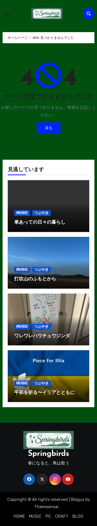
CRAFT (61, 516)
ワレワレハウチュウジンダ (42, 336)
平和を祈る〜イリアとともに (44, 392)
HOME (19, 516)
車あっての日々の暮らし (39, 222)
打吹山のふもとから (35, 279)
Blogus (77, 499)
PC (48, 516)
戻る (48, 128)
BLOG (77, 516)
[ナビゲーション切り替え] (7, 14)
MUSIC (22, 213)
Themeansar (46, 506)
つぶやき (41, 213)
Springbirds (48, 454)
